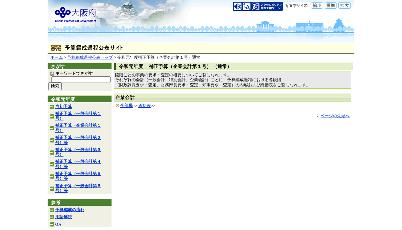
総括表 (144, 105)
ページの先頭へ (335, 116)
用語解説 (63, 217)
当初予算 (63, 106)
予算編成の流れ (69, 210)
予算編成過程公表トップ (90, 57)
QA (58, 224)
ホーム (56, 57)
